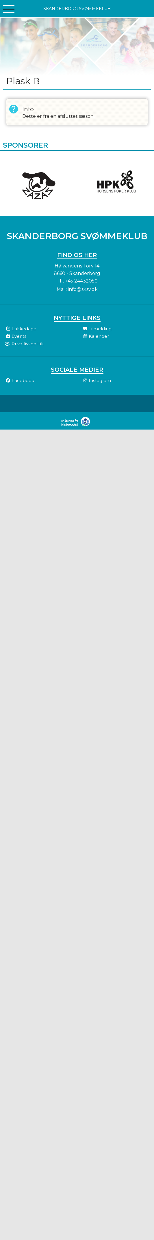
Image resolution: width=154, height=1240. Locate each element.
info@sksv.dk (83, 289)
